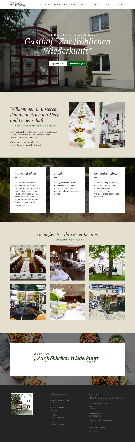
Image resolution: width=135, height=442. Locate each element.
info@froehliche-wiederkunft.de (101, 421)
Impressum (93, 431)
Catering (84, 5)
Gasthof (44, 5)
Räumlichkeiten (60, 5)
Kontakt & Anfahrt (114, 5)
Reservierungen (77, 63)
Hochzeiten (97, 5)
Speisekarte (57, 63)
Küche (73, 5)
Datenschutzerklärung (97, 427)
